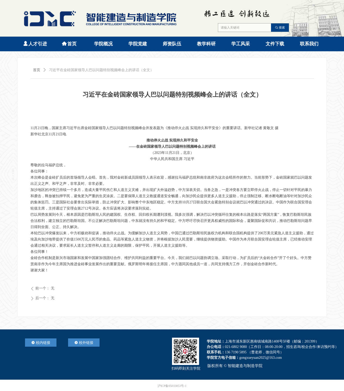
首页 (36, 70)
